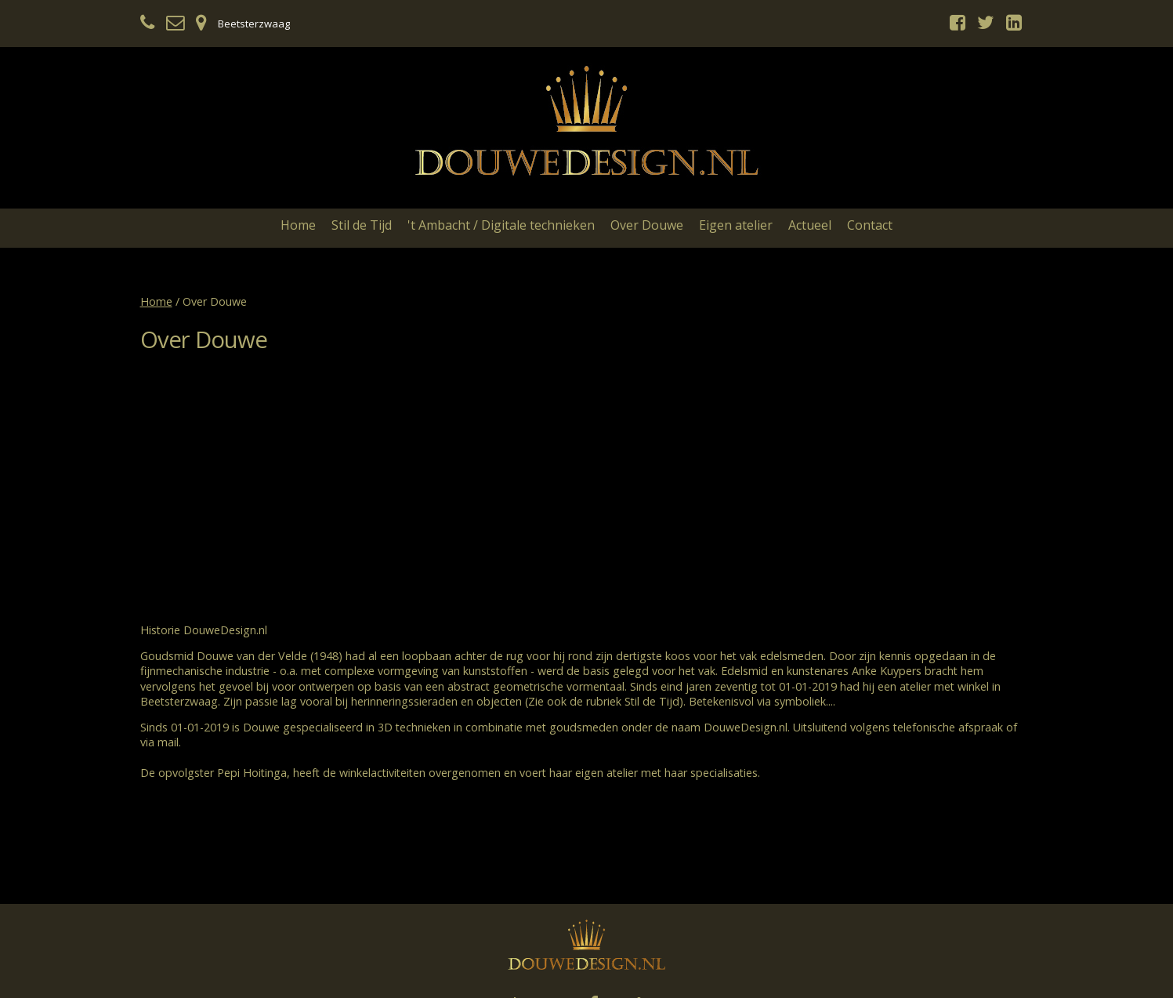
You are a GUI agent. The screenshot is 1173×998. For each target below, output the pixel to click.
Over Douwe (646, 225)
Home (298, 225)
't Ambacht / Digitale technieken (501, 225)
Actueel (809, 225)
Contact (869, 225)
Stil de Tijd (361, 225)
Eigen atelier (736, 225)
